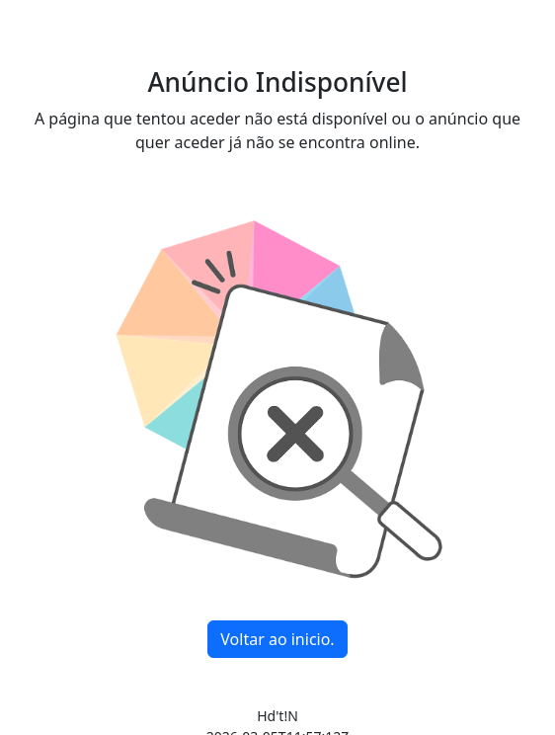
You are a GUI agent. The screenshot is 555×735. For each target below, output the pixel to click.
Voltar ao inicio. (277, 639)
